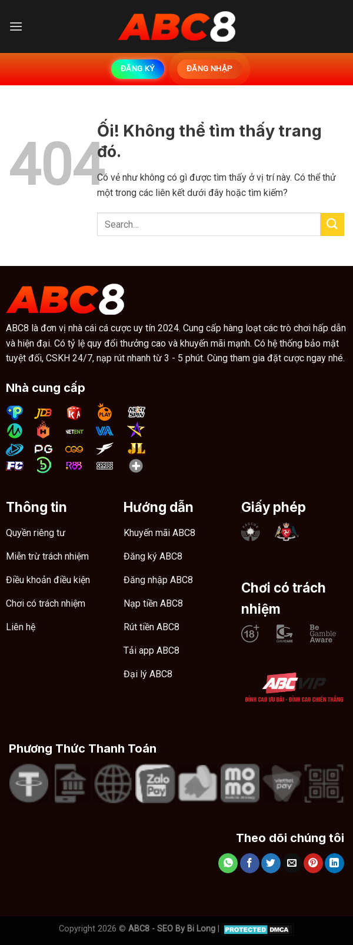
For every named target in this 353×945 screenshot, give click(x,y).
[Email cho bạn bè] (292, 863)
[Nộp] (332, 224)
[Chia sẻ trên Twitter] (271, 863)
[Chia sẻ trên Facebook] (249, 863)
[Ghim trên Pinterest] (313, 863)
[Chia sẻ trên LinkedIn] (334, 863)
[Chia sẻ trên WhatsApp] (228, 863)
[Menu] (16, 26)
